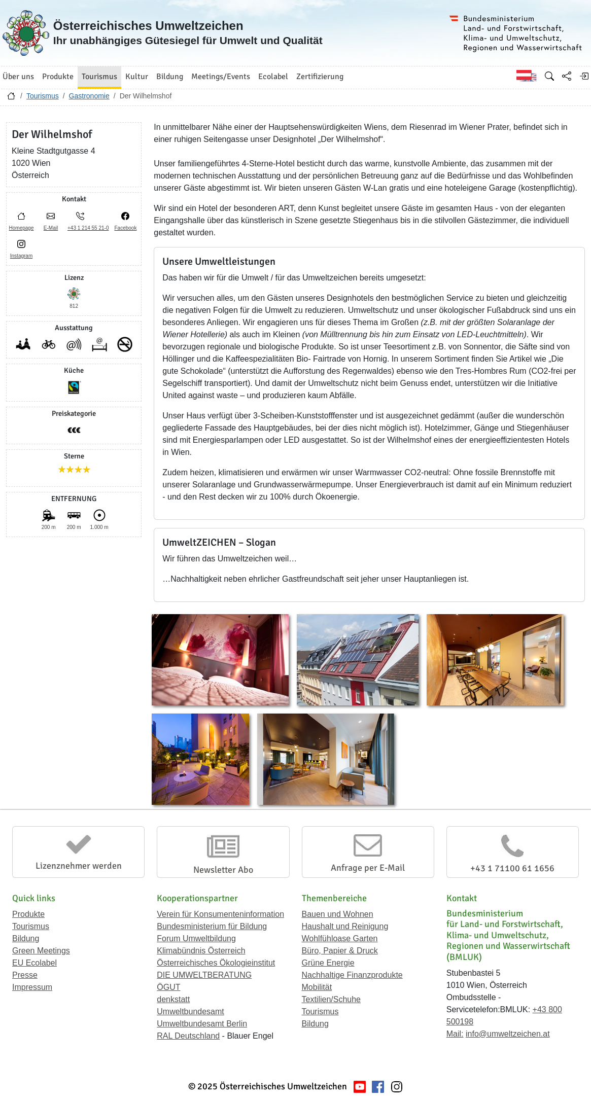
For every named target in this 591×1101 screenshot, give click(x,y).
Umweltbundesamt (190, 1011)
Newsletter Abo (223, 869)
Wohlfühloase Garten (340, 938)
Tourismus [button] (99, 77)
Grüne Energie (328, 962)
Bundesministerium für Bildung (212, 926)
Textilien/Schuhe (331, 999)
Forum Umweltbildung (196, 938)
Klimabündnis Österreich (201, 950)
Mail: (455, 1033)
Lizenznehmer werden (79, 865)
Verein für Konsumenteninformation (220, 914)
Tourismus (42, 96)
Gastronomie (89, 96)
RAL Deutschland (188, 1036)
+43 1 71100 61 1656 (512, 868)
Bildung (25, 938)
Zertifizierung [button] (319, 77)
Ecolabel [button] (273, 77)
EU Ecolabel (34, 962)
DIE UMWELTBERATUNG (204, 975)
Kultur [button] (136, 77)
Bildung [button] (169, 77)
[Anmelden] (583, 76)
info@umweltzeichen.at (508, 1033)
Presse (25, 975)
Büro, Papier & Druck (340, 950)
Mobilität (317, 987)
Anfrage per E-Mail (368, 867)
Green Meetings (41, 950)
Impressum (32, 987)
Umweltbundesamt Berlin (202, 1023)
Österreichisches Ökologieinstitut (216, 962)
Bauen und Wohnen (337, 914)
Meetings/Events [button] (220, 77)
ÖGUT (168, 987)
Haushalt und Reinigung (345, 926)
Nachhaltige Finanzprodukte (352, 975)
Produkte (28, 914)
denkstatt (173, 999)
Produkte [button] (58, 77)
